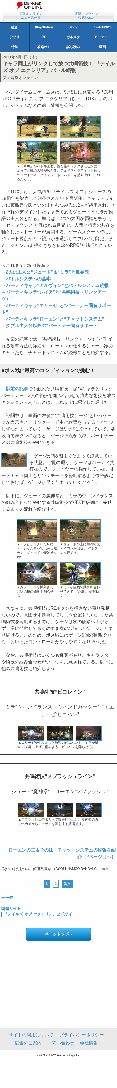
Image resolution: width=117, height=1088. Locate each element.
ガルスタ (73, 37)
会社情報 (89, 1043)
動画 (102, 47)
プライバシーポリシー (81, 1034)
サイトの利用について (31, 1034)
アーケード (102, 37)
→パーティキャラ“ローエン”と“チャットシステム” (52, 319)
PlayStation (44, 27)
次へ (67, 883)
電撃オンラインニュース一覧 (30, 16)
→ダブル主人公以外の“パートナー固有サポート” (50, 325)
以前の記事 (17, 388)
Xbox (73, 27)
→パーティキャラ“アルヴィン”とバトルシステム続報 (55, 285)
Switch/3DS (102, 27)
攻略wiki (44, 47)
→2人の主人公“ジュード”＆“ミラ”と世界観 (45, 272)
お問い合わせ (60, 1043)
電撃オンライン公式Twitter (86, 16)
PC (44, 37)
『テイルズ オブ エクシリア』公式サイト (40, 914)
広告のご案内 (28, 1043)
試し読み (73, 47)
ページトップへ (58, 934)
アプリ (14, 37)
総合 (14, 27)
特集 (14, 47)
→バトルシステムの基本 (26, 278)
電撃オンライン (24, 77)
